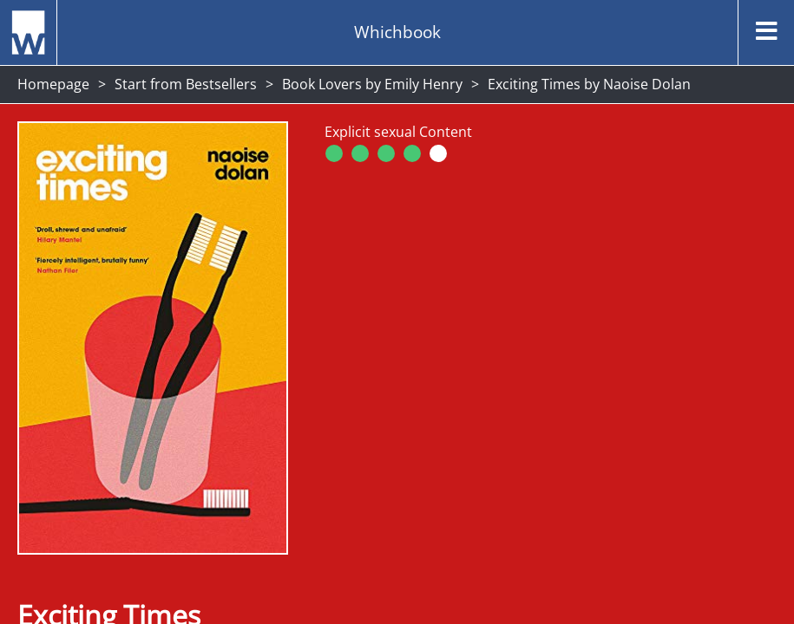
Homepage (53, 84)
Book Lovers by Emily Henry (372, 84)
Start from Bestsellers (186, 84)
